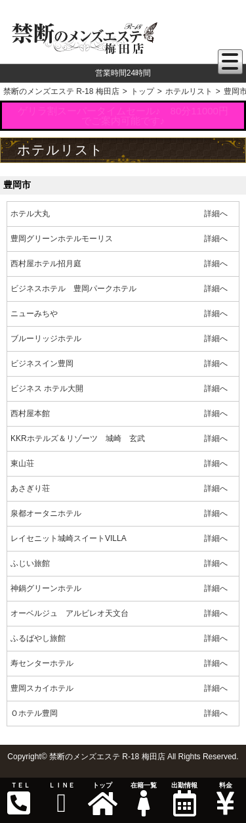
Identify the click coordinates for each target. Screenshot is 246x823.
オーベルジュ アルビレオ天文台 (69, 613)
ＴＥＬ (19, 799)
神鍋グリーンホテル (45, 588)
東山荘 (22, 463)
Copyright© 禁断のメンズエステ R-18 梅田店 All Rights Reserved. (122, 756)
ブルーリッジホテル (45, 338)
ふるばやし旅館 (38, 638)
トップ (102, 799)
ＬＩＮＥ (61, 799)
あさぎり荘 (30, 488)
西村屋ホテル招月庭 (45, 263)
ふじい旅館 (30, 563)
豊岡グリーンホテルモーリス (61, 238)
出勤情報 (184, 799)
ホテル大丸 (30, 213)
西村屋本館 (30, 413)
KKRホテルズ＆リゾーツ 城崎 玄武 (77, 438)
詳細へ (216, 213)
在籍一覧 (143, 799)
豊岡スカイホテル (41, 688)
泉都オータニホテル (45, 513)
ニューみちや (34, 313)
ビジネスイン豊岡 (41, 363)
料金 (225, 799)
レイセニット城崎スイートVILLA (68, 538)
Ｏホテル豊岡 (34, 713)
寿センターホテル (41, 663)
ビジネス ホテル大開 (46, 388)
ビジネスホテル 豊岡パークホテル (73, 288)
